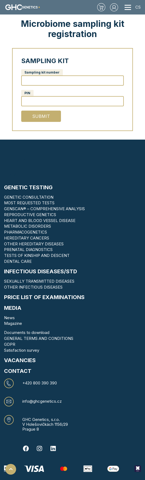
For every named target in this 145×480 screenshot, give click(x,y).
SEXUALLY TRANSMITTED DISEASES (39, 281)
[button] (114, 7)
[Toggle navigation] (128, 7)
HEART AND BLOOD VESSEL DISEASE (39, 220)
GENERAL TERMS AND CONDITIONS (38, 338)
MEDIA (12, 308)
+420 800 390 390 (39, 383)
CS (138, 7)
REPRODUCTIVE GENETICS (30, 214)
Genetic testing (28, 187)
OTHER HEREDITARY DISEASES (34, 243)
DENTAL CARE (18, 261)
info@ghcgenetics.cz (42, 401)
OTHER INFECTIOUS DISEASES (33, 287)
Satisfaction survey (21, 350)
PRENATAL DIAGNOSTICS (28, 249)
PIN (27, 93)
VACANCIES (20, 360)
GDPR (9, 344)
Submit (41, 116)
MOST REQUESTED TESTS (29, 202)
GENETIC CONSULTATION (28, 197)
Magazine (13, 323)
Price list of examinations (44, 297)
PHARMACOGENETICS (25, 232)
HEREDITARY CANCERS (26, 238)
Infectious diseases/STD (40, 271)
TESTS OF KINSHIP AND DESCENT (37, 255)
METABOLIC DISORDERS (27, 226)
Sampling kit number (42, 72)
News (9, 317)
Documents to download (26, 332)
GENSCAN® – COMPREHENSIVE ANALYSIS (44, 208)
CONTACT (17, 371)
